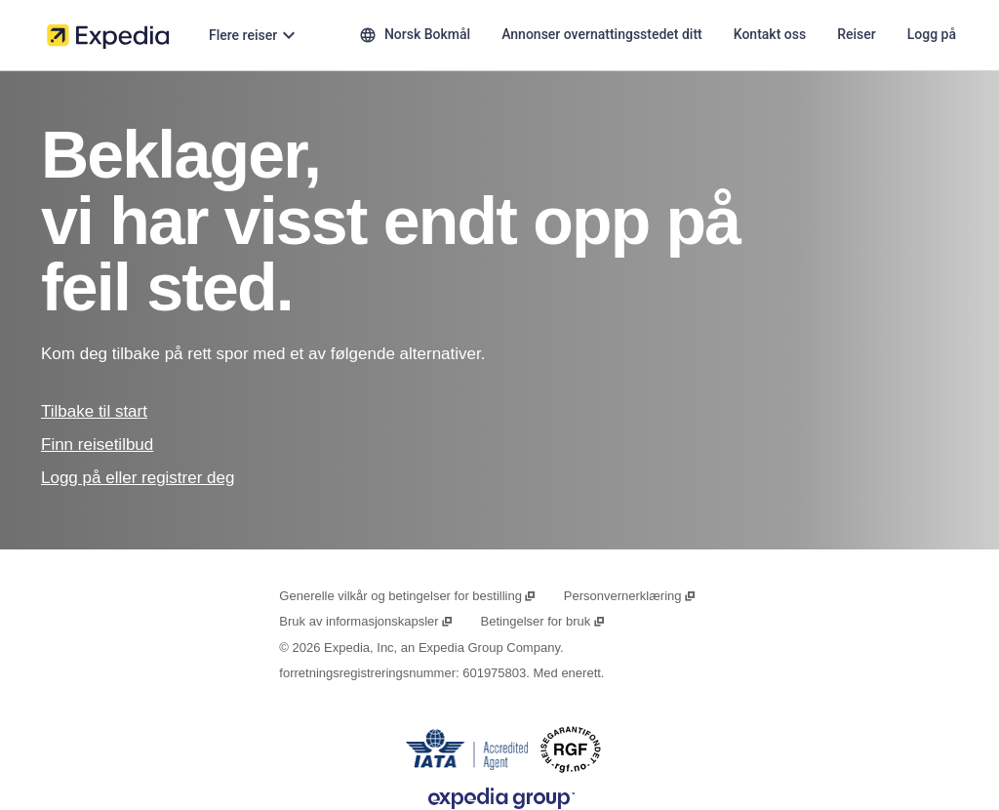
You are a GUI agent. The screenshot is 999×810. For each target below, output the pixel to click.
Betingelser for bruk (543, 621)
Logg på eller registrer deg (137, 477)
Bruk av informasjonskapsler (366, 621)
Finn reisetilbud (97, 444)
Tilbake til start (94, 411)
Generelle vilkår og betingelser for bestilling (408, 595)
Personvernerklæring (630, 595)
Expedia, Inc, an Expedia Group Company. (443, 647)
